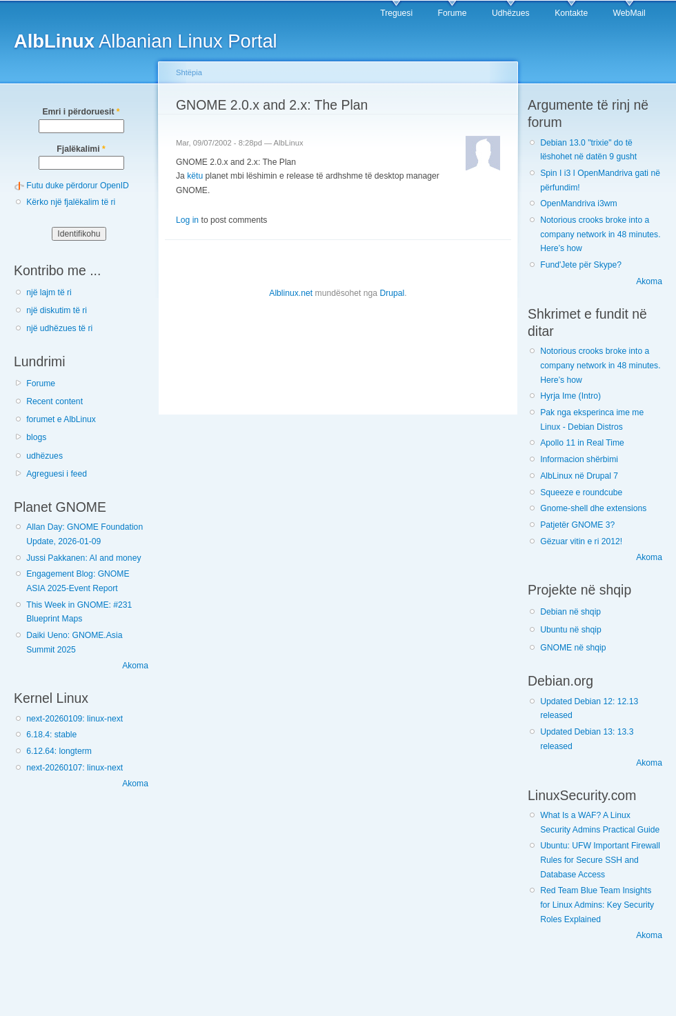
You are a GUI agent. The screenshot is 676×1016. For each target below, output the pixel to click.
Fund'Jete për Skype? (581, 265)
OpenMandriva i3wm (578, 203)
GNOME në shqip (573, 648)
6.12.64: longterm (59, 751)
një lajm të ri (49, 292)
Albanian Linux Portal (145, 41)
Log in (187, 220)
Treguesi (396, 13)
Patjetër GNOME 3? (577, 525)
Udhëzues (511, 13)
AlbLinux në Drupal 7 (579, 476)
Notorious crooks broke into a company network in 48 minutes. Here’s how (600, 234)
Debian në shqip (570, 612)
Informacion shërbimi (579, 459)
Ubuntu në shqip (571, 630)
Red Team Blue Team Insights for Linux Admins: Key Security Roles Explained (597, 905)
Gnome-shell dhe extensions (593, 508)
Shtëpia (189, 72)
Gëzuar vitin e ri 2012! (581, 541)
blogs (36, 437)
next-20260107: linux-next (74, 768)
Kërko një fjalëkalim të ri (70, 202)
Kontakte (571, 13)
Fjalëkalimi (81, 149)
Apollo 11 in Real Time (582, 443)
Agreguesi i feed (56, 474)
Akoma (135, 665)
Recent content (54, 401)
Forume (452, 13)
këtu (195, 176)
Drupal (391, 293)
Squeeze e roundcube (581, 492)
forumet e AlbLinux (61, 419)
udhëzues (44, 456)
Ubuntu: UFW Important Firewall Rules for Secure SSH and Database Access (600, 860)
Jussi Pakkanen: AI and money (83, 558)
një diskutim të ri (56, 310)
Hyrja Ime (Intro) (570, 396)
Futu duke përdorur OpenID (77, 185)
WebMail (629, 13)
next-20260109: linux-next (74, 719)
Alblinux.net (290, 293)
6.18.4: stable (51, 734)
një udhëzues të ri (59, 328)
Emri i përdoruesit (80, 112)
